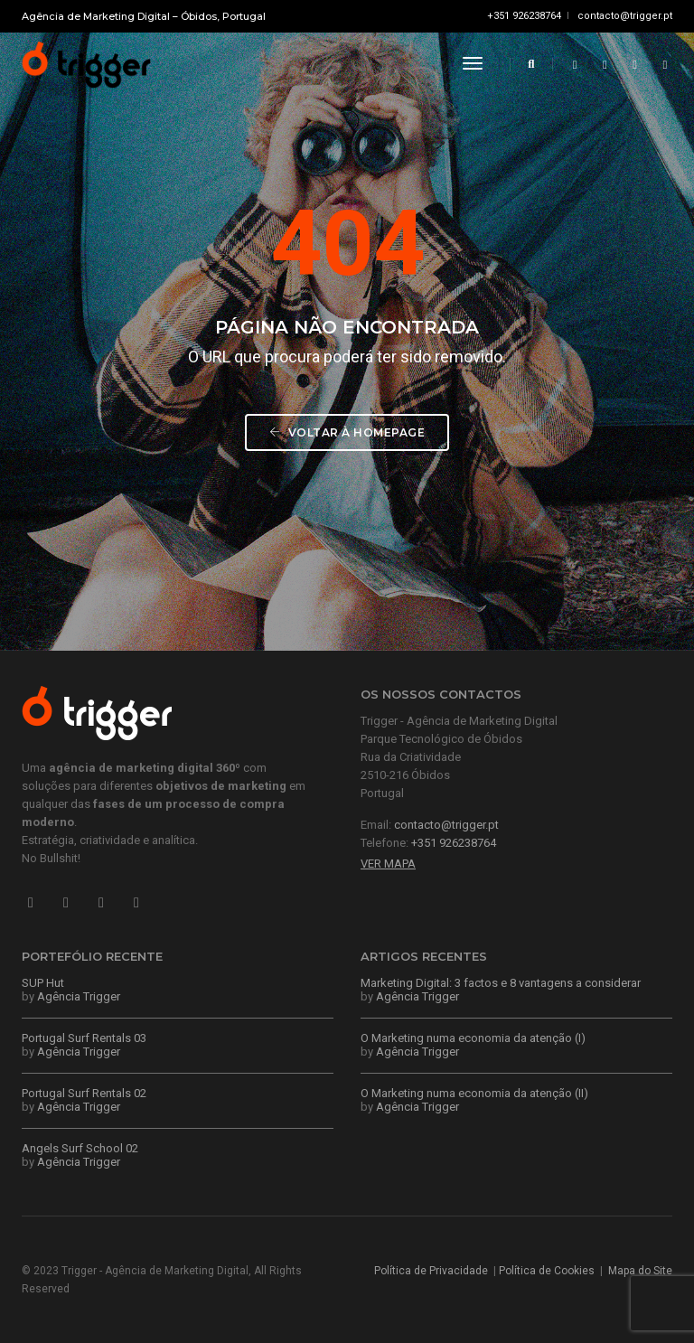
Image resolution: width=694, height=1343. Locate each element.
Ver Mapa (388, 863)
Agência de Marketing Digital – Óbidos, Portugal (144, 16)
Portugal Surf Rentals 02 (84, 1093)
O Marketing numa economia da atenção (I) (473, 1038)
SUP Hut (43, 983)
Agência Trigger (78, 996)
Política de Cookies (547, 1270)
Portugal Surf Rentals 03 (84, 1038)
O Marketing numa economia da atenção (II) (474, 1093)
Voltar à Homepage (347, 432)
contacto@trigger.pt (624, 16)
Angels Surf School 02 (80, 1148)
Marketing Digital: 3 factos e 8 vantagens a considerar (501, 983)
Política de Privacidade (431, 1270)
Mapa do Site (640, 1270)
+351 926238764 (524, 16)
